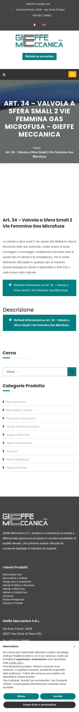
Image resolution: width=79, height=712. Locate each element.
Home (37, 147)
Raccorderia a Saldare (19, 410)
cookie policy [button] (16, 662)
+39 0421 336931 (39, 15)
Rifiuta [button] (21, 696)
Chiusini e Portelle (16, 467)
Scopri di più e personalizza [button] (39, 704)
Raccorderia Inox (16, 402)
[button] (74, 646)
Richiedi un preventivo (39, 56)
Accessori (12, 451)
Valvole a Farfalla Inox (19, 443)
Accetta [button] (57, 696)
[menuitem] (34, 25)
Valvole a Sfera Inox (17, 434)
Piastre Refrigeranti (17, 459)
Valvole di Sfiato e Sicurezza (22, 426)
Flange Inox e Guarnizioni (20, 418)
